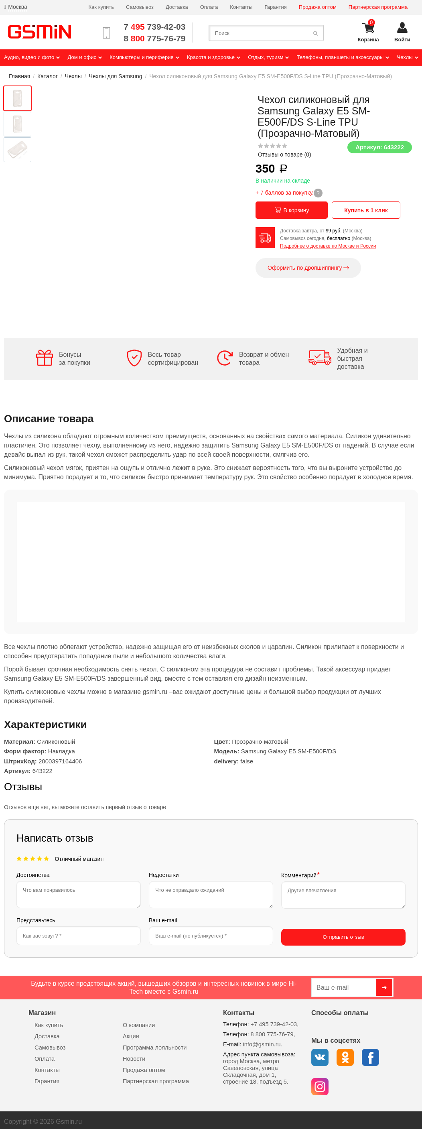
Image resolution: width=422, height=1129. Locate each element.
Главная (19, 76)
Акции (131, 1033)
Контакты (241, 7)
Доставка (177, 7)
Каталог (47, 76)
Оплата (209, 7)
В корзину (291, 210)
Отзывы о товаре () (284, 154)
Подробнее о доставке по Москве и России (328, 246)
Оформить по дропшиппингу (308, 268)
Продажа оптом (318, 7)
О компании (139, 1022)
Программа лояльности (155, 1044)
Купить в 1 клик (368, 210)
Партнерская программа (378, 7)
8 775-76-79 (154, 38)
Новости (134, 1055)
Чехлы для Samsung (115, 76)
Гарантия (275, 7)
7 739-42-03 (154, 26)
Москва (17, 7)
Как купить (101, 7)
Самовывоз (140, 7)
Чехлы (73, 76)
